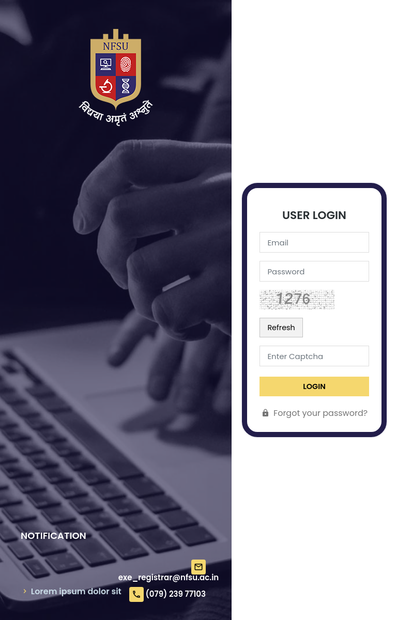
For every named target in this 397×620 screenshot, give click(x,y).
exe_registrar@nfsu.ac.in (168, 577)
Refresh (281, 327)
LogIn (314, 386)
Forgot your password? (314, 413)
